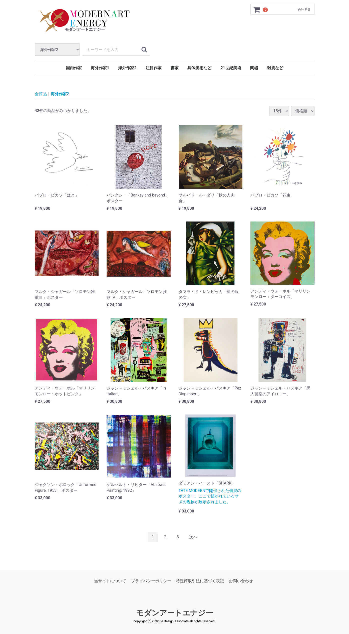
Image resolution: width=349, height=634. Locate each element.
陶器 (254, 68)
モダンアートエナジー (174, 612)
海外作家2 (127, 68)
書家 (175, 68)
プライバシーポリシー (151, 580)
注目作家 (154, 68)
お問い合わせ (241, 580)
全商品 (41, 94)
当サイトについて (110, 580)
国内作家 (74, 68)
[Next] (193, 537)
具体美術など (199, 68)
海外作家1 (100, 68)
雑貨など (275, 68)
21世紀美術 (230, 68)
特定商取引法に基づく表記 (200, 580)
